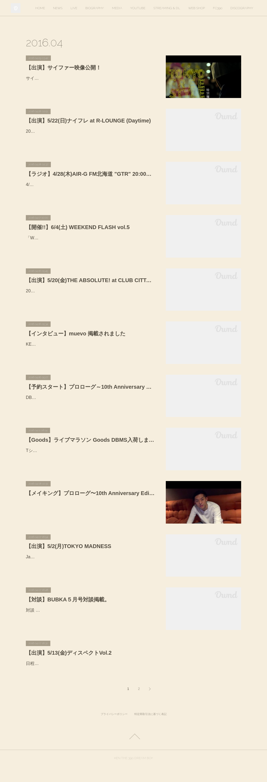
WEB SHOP (225, 8)
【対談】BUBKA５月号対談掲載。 (68, 599)
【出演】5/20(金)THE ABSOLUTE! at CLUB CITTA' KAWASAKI (90, 280)
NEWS (87, 8)
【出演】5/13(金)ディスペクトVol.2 (69, 653)
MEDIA (146, 8)
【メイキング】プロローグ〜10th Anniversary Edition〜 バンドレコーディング (90, 493)
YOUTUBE (166, 8)
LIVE (103, 8)
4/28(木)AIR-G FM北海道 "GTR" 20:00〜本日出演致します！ (84, 184)
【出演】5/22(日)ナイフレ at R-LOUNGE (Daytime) (88, 121)
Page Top (133, 752)
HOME (69, 8)
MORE (246, 8)
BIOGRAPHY (123, 8)
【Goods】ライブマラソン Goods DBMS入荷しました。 (90, 440)
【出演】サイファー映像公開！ (63, 68)
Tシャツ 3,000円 (42, 450)
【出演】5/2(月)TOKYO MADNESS (68, 546)
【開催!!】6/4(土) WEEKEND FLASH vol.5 (78, 227)
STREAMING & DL (195, 8)
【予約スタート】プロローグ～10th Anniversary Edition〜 (90, 387)
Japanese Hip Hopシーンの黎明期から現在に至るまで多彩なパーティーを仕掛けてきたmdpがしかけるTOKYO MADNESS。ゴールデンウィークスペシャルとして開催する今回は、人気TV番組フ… (89, 565)
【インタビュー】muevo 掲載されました (75, 333)
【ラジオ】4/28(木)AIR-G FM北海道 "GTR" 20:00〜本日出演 (90, 174)
